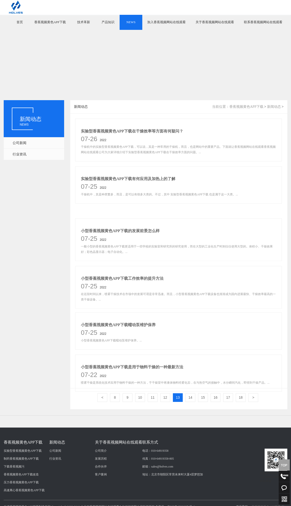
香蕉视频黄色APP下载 (50, 22)
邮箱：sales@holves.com (157, 502)
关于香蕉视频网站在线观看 (215, 22)
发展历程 (101, 494)
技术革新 (83, 22)
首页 (20, 22)
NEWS (131, 22)
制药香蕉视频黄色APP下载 (21, 494)
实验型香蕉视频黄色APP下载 (23, 486)
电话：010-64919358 (155, 486)
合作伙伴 (101, 502)
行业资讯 (19, 154)
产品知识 (108, 22)
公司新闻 (19, 143)
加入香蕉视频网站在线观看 (166, 22)
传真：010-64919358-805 (158, 494)
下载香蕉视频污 (14, 502)
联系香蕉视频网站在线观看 (263, 22)
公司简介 (101, 486)
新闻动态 (274, 107)
